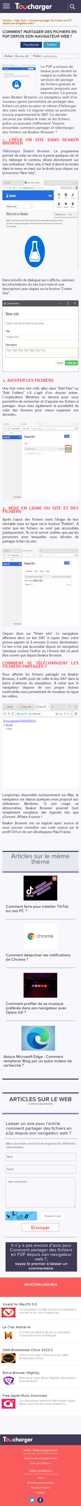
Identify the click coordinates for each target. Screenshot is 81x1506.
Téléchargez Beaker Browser (26, 151)
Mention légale (40, 1488)
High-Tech (20, 20)
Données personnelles (40, 1483)
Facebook (31, 45)
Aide (40, 1478)
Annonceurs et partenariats (40, 1458)
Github (16, 831)
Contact (40, 1492)
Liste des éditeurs (40, 1463)
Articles (7, 20)
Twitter (52, 45)
